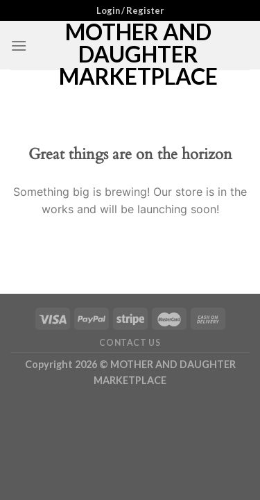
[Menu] (18, 45)
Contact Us (129, 343)
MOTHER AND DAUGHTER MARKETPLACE (138, 54)
